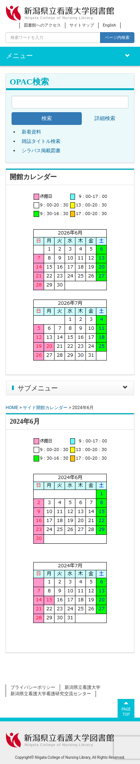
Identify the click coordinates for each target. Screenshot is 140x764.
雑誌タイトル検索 (41, 141)
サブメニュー (38, 388)
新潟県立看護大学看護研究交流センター (50, 693)
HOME (12, 407)
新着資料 (31, 132)
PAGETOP (126, 708)
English (109, 25)
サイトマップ (81, 25)
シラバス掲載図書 (41, 150)
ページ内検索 (117, 37)
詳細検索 (104, 118)
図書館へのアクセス (42, 25)
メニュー (19, 55)
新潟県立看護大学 (82, 687)
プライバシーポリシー (32, 687)
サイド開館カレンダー (45, 407)
